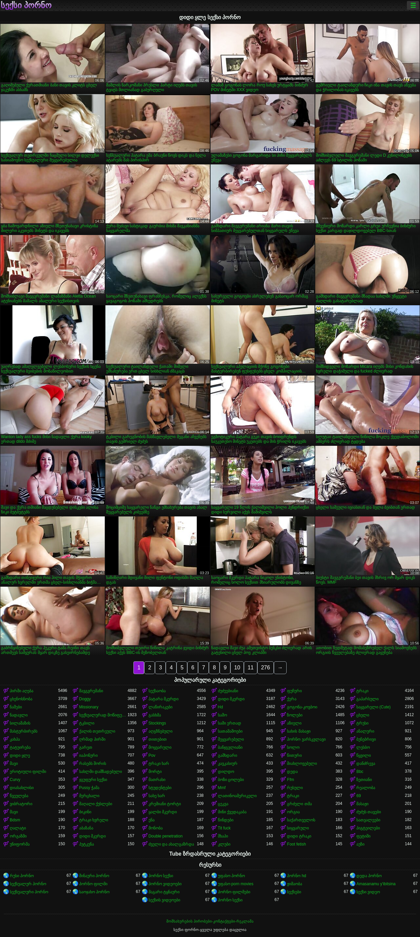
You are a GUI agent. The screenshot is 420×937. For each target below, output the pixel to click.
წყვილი (363, 755)
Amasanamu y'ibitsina (375, 884)
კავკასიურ (227, 763)
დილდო (226, 771)
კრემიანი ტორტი (165, 804)
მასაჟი (362, 804)
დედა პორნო (369, 875)
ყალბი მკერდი (163, 812)
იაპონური (88, 755)
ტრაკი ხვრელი (93, 820)
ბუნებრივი (366, 739)
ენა (152, 820)
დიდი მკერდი (231, 699)
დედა (292, 771)
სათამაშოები (230, 731)
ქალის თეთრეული (97, 731)
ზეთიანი (364, 779)
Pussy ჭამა (89, 787)
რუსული (295, 787)
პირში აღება (21, 691)
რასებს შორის (92, 763)
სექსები (294, 892)
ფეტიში (363, 836)
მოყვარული (160, 747)
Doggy (85, 699)
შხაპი (223, 836)
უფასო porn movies (236, 884)
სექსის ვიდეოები (164, 900)
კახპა (15, 739)
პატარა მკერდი (164, 699)
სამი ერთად (229, 723)
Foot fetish (296, 844)
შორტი (155, 771)
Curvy (15, 779)
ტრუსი (362, 723)
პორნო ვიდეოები (165, 884)
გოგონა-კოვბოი (302, 707)
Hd (220, 707)
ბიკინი (85, 812)
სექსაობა (157, 691)
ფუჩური (294, 691)
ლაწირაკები (160, 707)
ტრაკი (362, 691)
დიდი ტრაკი (299, 836)
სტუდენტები (160, 787)
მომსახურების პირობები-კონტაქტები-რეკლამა (209, 921)
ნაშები (16, 707)
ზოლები (294, 715)
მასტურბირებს (23, 731)
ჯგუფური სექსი (93, 779)
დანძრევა (365, 763)
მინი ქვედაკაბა (232, 812)
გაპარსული (367, 699)
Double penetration (166, 836)
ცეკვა (223, 804)
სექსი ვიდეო (368, 892)
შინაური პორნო (94, 875)
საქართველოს (301, 820)
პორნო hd (296, 875)
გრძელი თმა (299, 804)
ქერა (291, 699)
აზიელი (294, 723)
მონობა (156, 828)
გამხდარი (227, 755)
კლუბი (224, 844)
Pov (152, 755)
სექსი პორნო (26, 5)
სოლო (293, 747)
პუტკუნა (86, 844)
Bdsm (15, 820)
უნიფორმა (20, 844)
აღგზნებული (160, 731)
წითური (294, 755)
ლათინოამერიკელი (237, 795)
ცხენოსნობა (21, 699)
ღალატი (18, 828)
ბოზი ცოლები (231, 779)
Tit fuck (224, 828)
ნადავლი (19, 715)
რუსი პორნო (22, 875)
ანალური (365, 731)
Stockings (157, 723)
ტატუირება (20, 747)
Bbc (359, 771)
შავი (14, 763)
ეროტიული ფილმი (28, 771)
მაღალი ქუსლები (95, 804)
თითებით (158, 739)
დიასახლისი (22, 787)
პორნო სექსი (161, 875)
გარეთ (85, 747)
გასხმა (155, 715)
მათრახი (157, 779)
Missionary (88, 707)
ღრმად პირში (92, 739)
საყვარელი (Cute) (373, 707)
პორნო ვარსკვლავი (306, 739)
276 (265, 667)
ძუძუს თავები (368, 812)
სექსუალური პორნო (29, 892)
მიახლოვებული (302, 763)
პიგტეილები (368, 828)
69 (358, 795)
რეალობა (365, 787)
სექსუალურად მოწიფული (103, 715)
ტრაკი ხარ (159, 763)
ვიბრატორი (21, 804)
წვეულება (19, 795)
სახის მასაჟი (298, 731)
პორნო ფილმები (234, 892)
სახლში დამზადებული (100, 771)
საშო (222, 715)
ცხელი (362, 715)
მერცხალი (89, 795)
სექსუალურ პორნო (28, 884)
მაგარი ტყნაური (164, 892)
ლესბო (363, 747)
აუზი (360, 844)
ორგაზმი (18, 836)
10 (237, 667)
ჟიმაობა (294, 884)
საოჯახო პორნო (94, 892)
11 (251, 667)
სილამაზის (20, 723)
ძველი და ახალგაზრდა (171, 844)
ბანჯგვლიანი (230, 747)
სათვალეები (368, 820)
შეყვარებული (231, 739)
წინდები (225, 820)
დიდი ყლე (20, 755)
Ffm (290, 779)
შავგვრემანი (91, 691)
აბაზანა (86, 828)
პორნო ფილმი (93, 884)
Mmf (222, 787)
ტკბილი (86, 723)
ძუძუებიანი (228, 691)
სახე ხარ (157, 795)
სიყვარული (298, 828)
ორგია (293, 812)
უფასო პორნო (231, 875)
